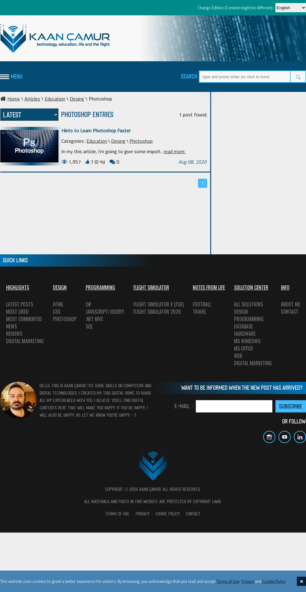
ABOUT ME (290, 304)
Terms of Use (228, 581)
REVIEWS (14, 333)
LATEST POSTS (19, 304)
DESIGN (241, 311)
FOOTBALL (202, 304)
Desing (77, 98)
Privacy (247, 581)
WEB (238, 355)
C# (88, 304)
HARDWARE (245, 333)
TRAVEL (199, 311)
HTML (58, 304)
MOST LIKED (17, 311)
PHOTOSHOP (64, 319)
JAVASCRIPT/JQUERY (105, 311)
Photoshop (141, 141)
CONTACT (289, 311)
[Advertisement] (260, 133)
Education (55, 98)
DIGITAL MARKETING (25, 341)
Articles (32, 98)
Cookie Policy (274, 581)
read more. (174, 151)
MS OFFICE (243, 348)
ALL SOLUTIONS (248, 304)
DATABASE (243, 326)
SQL (89, 326)
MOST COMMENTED (24, 319)
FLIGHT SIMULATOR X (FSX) (158, 304)
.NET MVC (94, 319)
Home (10, 98)
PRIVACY (143, 514)
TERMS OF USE (117, 514)
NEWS (11, 326)
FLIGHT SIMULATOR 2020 (157, 311)
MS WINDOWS (247, 341)
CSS (56, 311)
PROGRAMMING (248, 319)
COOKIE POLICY (168, 514)
